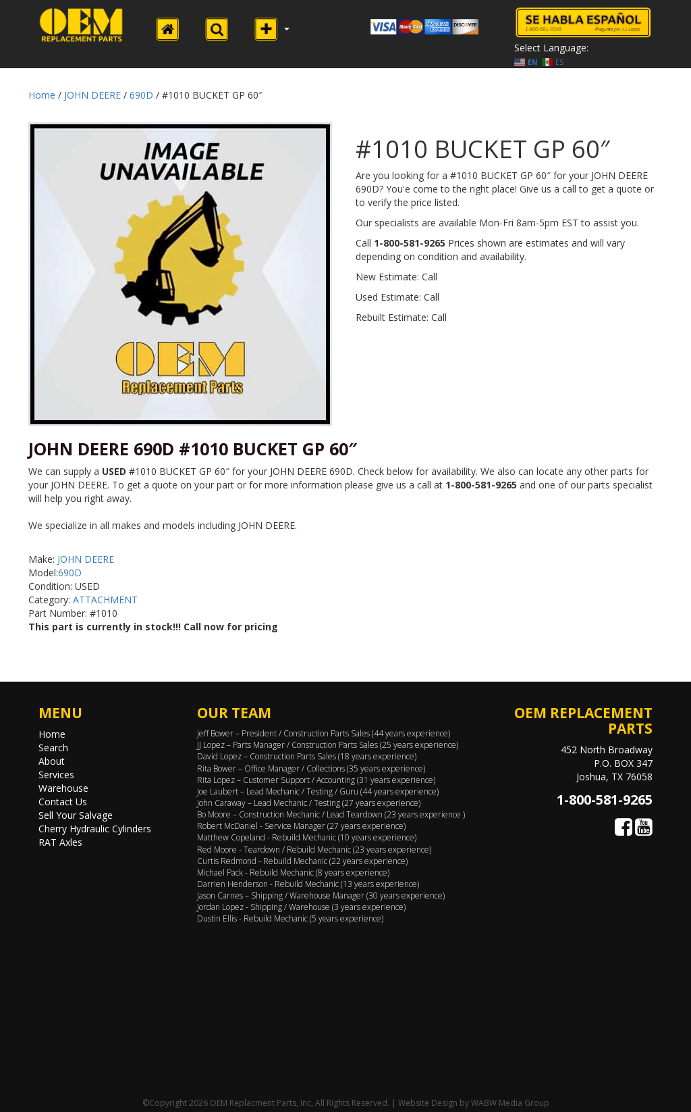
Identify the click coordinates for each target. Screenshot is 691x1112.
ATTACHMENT (105, 599)
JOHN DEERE (92, 95)
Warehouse (63, 788)
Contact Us (62, 801)
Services (56, 774)
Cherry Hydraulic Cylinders (94, 828)
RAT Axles (60, 842)
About (51, 761)
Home (41, 95)
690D (141, 95)
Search (53, 747)
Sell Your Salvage (75, 815)
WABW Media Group (510, 1103)
